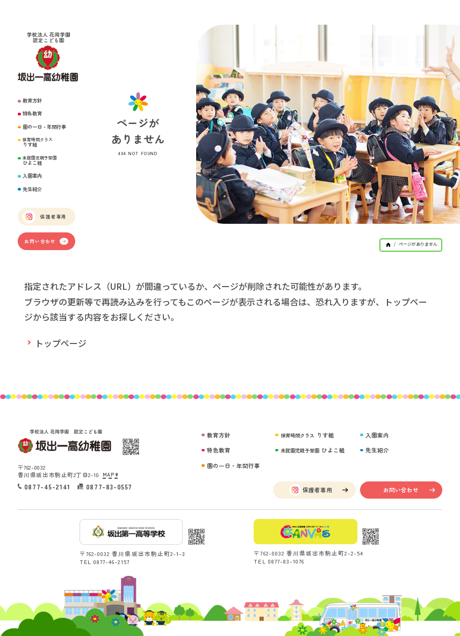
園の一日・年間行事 (44, 127)
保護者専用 (45, 216)
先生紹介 (32, 189)
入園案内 (32, 176)
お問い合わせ (46, 241)
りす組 (38, 142)
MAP (110, 474)
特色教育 (32, 113)
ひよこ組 (40, 160)
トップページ (61, 343)
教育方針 (32, 101)
